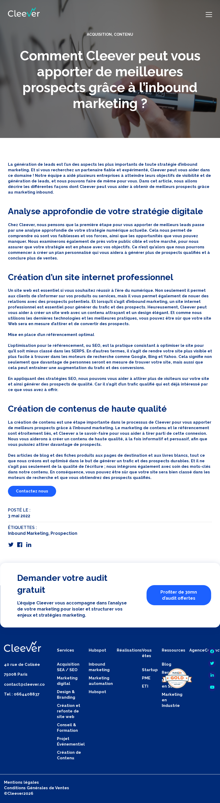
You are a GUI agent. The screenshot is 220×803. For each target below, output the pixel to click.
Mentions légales (21, 782)
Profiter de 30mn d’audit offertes (178, 595)
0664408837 (26, 694)
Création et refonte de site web (68, 711)
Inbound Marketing (28, 533)
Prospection (64, 533)
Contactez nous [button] (32, 491)
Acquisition (99, 34)
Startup (150, 669)
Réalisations (129, 650)
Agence (197, 650)
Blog (166, 664)
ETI (145, 686)
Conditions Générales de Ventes (36, 788)
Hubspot (97, 691)
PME (146, 678)
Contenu (123, 34)
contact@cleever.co (24, 684)
